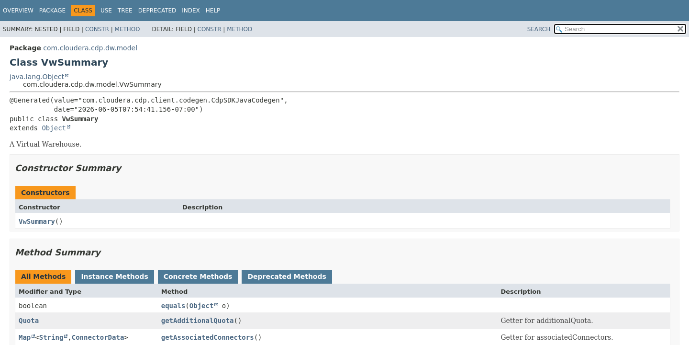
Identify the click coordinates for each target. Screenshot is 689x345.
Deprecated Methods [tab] (286, 276)
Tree (125, 10)
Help (213, 10)
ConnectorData (98, 337)
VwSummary (37, 221)
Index (191, 10)
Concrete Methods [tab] (198, 276)
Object (54, 128)
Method (127, 29)
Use (106, 10)
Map (25, 337)
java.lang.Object (37, 76)
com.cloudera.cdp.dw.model (90, 48)
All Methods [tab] (43, 276)
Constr (97, 29)
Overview (18, 10)
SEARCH (539, 29)
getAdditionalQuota (197, 320)
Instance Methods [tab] (114, 276)
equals (173, 306)
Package (52, 10)
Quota (29, 320)
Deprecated (157, 10)
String (51, 337)
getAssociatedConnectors (207, 337)
